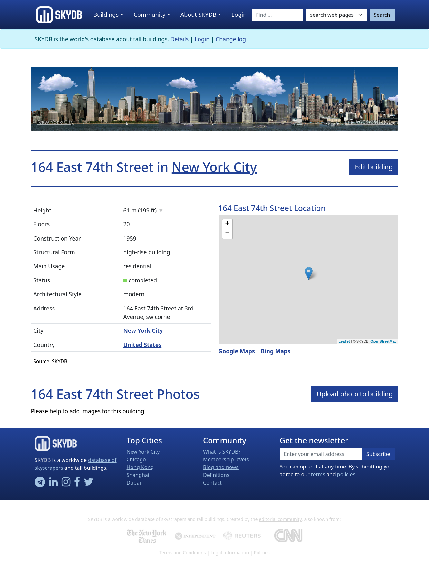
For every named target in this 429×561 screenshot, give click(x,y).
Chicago (136, 459)
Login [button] (239, 14)
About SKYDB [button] (198, 14)
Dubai (134, 482)
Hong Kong (140, 467)
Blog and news (221, 467)
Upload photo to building (355, 393)
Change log (231, 39)
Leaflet (344, 341)
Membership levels (226, 459)
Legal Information (229, 552)
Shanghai (138, 474)
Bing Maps (275, 351)
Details (180, 39)
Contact (212, 482)
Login (202, 39)
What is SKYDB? (221, 451)
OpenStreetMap (383, 341)
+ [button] (227, 224)
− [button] (227, 234)
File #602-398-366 (368, 122)
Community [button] (150, 14)
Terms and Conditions (182, 552)
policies (346, 474)
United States (142, 345)
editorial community (280, 519)
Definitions (216, 474)
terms (318, 474)
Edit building (374, 166)
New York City (55, 122)
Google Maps (237, 351)
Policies (261, 552)
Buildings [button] (106, 14)
